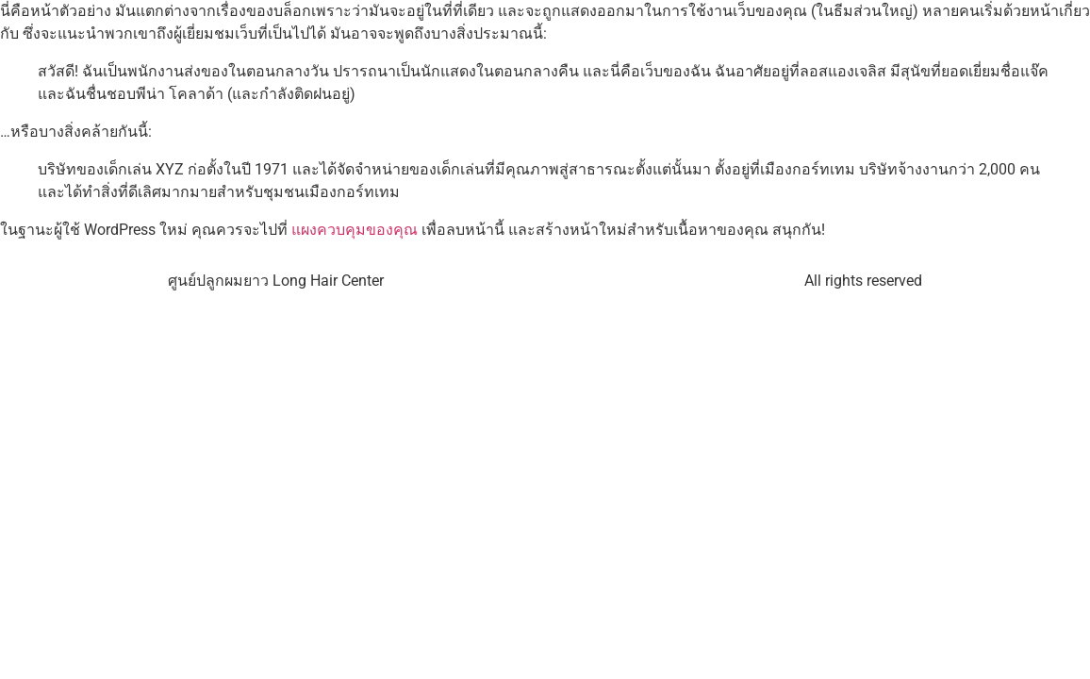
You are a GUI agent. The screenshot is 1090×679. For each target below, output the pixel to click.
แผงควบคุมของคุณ (354, 230)
